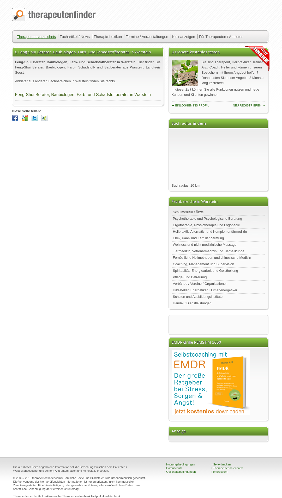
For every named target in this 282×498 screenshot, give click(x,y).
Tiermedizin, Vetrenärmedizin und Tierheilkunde (208, 251)
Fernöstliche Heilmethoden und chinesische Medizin (212, 258)
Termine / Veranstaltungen (147, 37)
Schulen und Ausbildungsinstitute (198, 297)
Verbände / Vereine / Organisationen (200, 284)
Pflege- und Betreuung (190, 277)
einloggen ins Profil (192, 105)
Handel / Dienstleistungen (192, 303)
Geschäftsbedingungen (180, 471)
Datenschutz (173, 468)
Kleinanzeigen (183, 37)
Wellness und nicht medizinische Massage (205, 245)
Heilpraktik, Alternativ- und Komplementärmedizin (210, 232)
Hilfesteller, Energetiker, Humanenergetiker (205, 290)
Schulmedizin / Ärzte (188, 212)
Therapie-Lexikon (108, 37)
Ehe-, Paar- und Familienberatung (198, 238)
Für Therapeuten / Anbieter (221, 37)
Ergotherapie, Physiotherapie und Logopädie (206, 225)
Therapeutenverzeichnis (36, 37)
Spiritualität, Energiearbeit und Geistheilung (205, 271)
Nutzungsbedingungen (180, 464)
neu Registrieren (247, 105)
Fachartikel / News (75, 37)
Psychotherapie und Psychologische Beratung (207, 218)
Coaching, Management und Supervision (203, 264)
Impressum (219, 471)
